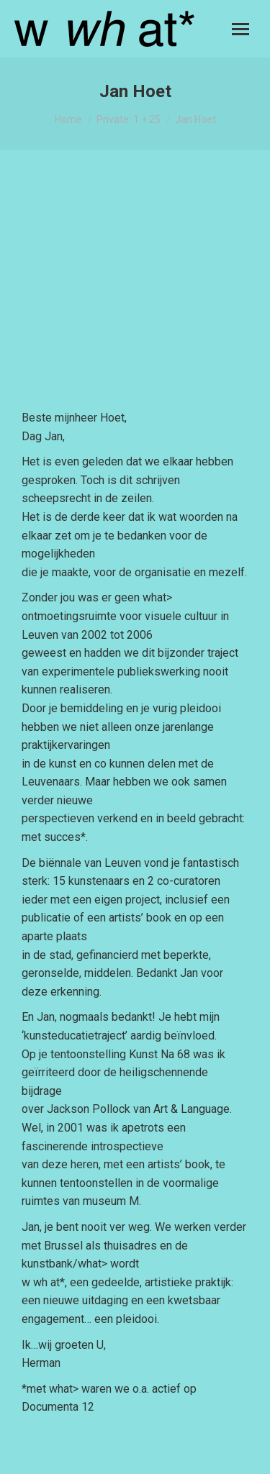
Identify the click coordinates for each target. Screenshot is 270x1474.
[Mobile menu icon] (240, 29)
